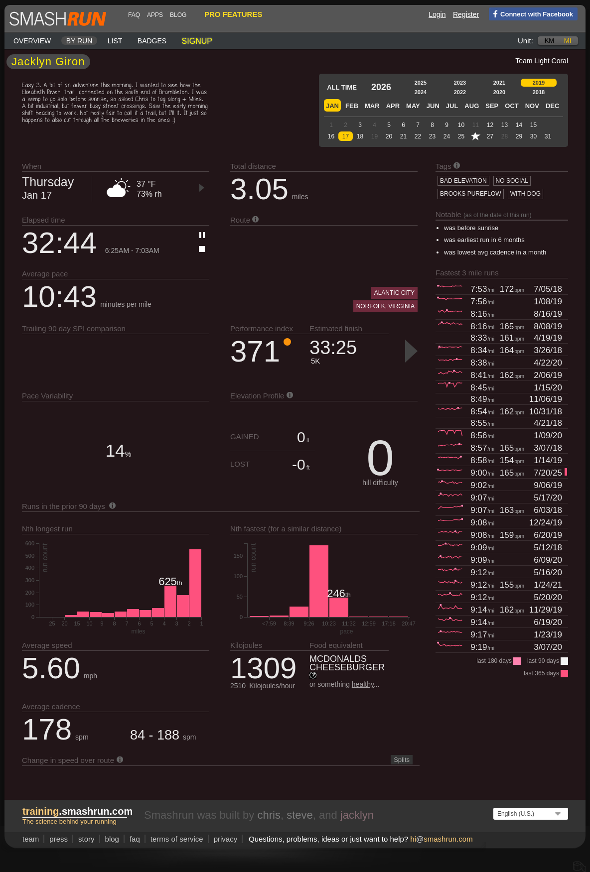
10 (461, 125)
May (413, 106)
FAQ (134, 14)
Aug (471, 106)
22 (418, 136)
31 (548, 136)
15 (533, 125)
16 (331, 136)
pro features (233, 14)
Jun (433, 106)
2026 (381, 87)
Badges (152, 41)
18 (360, 136)
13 (504, 125)
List (115, 41)
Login (437, 14)
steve (300, 815)
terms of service (176, 839)
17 (345, 136)
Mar (372, 106)
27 (490, 136)
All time (342, 87)
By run (79, 41)
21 (403, 136)
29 (519, 136)
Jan (332, 106)
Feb (351, 106)
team (30, 839)
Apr (393, 106)
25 (461, 136)
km (550, 40)
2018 (539, 92)
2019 (539, 83)
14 (519, 125)
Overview (32, 41)
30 (533, 136)
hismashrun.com (441, 839)
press (58, 839)
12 (490, 125)
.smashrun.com (77, 811)
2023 (460, 83)
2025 (421, 83)
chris (268, 815)
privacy (226, 839)
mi (567, 40)
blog (178, 14)
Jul (452, 106)
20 (389, 136)
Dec (552, 106)
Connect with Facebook (531, 13)
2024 (421, 92)
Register (466, 14)
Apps (155, 14)
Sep (491, 106)
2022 (460, 92)
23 (432, 136)
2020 (499, 92)
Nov (532, 106)
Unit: (525, 40)
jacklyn (357, 815)
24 (446, 136)
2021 (499, 83)
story (86, 839)
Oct (511, 106)
